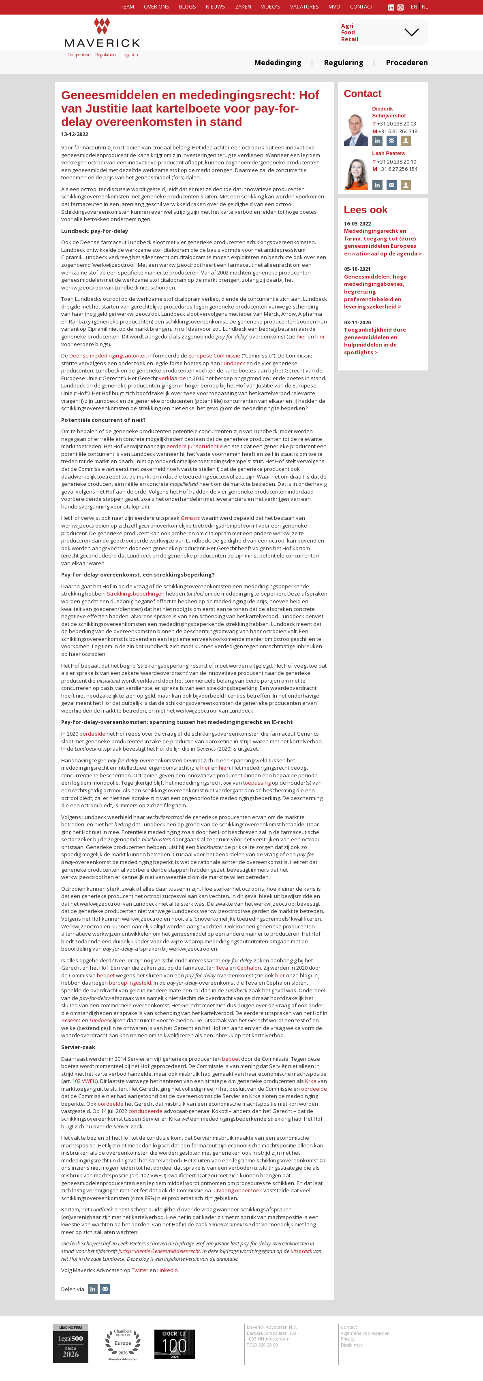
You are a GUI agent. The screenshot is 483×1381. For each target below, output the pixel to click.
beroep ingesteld (130, 982)
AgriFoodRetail (349, 33)
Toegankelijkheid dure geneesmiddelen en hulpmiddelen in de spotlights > (375, 341)
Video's (270, 6)
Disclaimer (351, 1345)
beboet (106, 975)
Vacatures (304, 6)
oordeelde (92, 733)
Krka (310, 1081)
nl (425, 6)
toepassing (257, 782)
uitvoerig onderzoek (237, 1190)
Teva (222, 967)
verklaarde (172, 378)
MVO (334, 6)
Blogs (187, 6)
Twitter (140, 1270)
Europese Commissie (214, 355)
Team (127, 6)
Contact (361, 6)
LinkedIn (167, 1270)
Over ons (156, 6)
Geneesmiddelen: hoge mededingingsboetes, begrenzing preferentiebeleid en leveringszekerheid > (375, 291)
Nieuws (215, 6)
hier (301, 336)
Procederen (407, 62)
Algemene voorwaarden (365, 1333)
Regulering (343, 62)
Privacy (348, 1339)
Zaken (243, 6)
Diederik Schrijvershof (389, 112)
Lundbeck (233, 363)
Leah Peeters (388, 153)
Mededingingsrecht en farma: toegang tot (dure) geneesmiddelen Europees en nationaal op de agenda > (383, 242)
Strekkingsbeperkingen (136, 593)
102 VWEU (84, 1081)
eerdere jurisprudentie (195, 446)
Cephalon (249, 967)
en (414, 6)
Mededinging (277, 62)
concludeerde (145, 1111)
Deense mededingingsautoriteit (108, 355)
